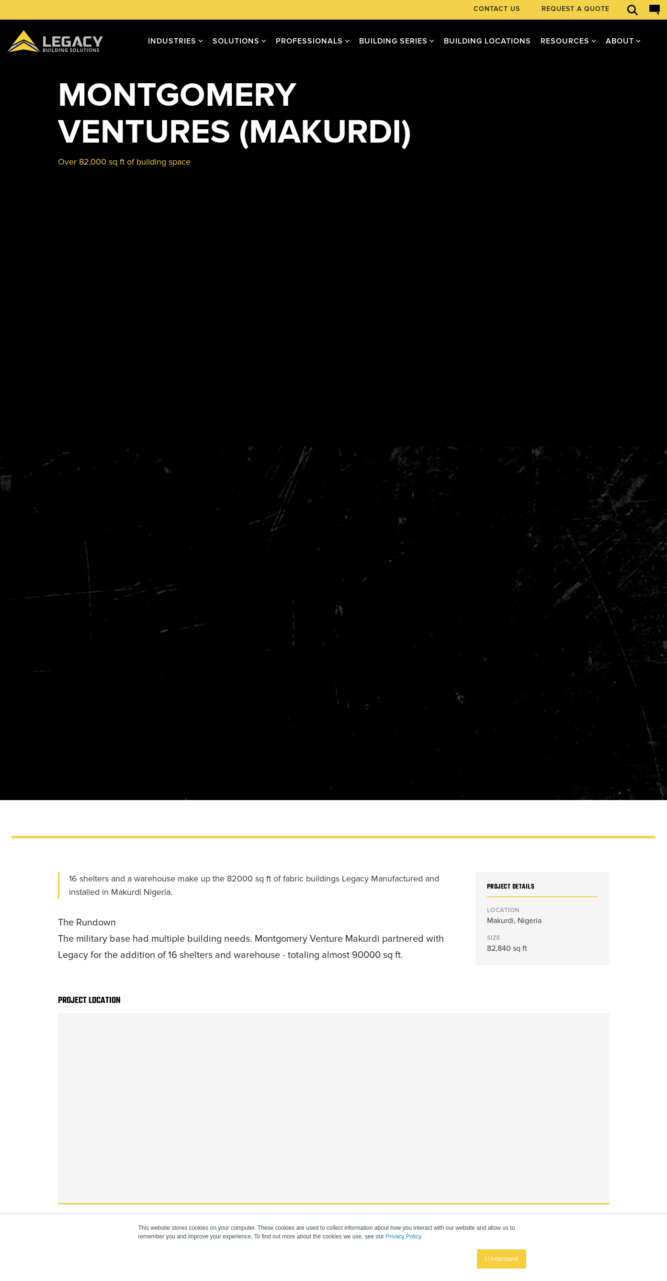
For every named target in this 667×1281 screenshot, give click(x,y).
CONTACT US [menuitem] (497, 9)
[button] (503, 1166)
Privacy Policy (403, 1236)
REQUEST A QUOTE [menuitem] (576, 9)
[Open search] (633, 10)
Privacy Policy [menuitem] (61, 1194)
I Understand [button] (501, 1259)
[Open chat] (654, 9)
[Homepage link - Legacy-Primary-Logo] (88, 1176)
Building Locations (487, 41)
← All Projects (84, 919)
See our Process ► (91, 1059)
